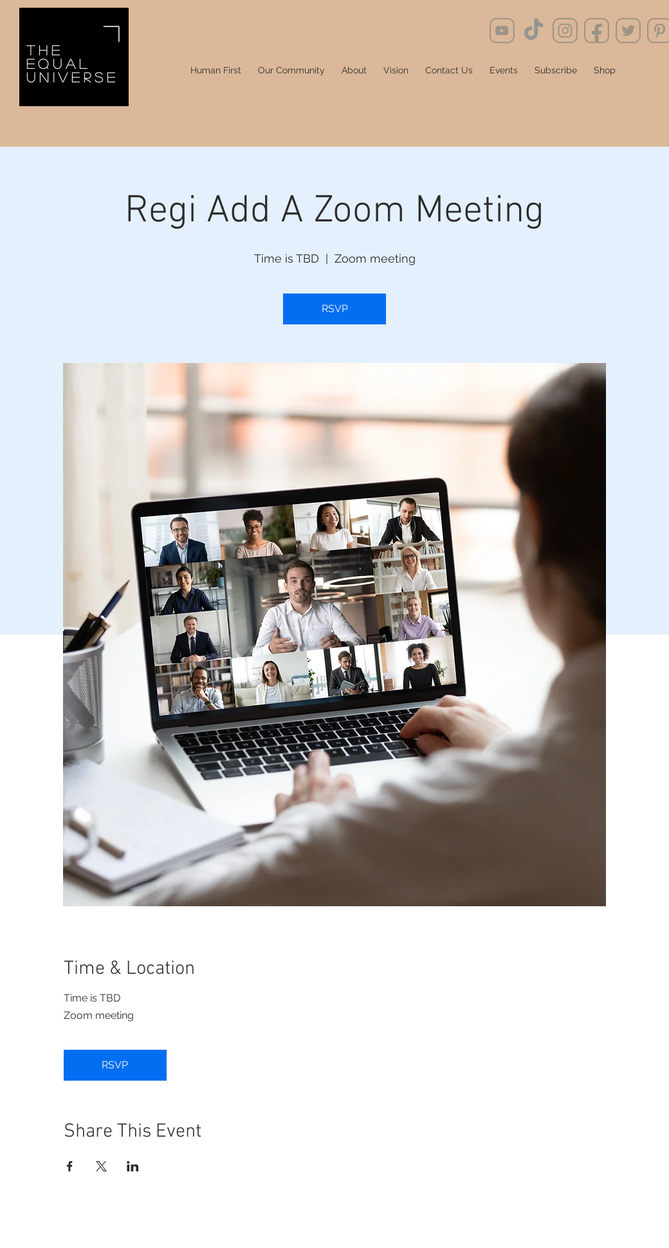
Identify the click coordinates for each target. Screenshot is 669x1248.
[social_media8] (628, 30)
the (44, 50)
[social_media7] (596, 30)
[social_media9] (502, 30)
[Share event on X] (101, 1166)
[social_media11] (565, 30)
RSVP (335, 309)
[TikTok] (533, 30)
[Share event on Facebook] (70, 1166)
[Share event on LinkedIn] (133, 1166)
